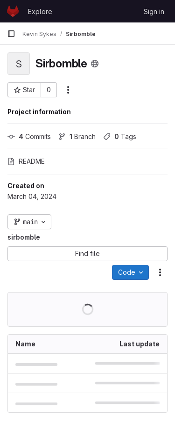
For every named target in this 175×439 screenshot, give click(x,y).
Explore (40, 11)
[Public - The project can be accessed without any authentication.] (94, 63)
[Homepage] (13, 11)
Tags (119, 136)
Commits (29, 136)
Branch (77, 136)
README (26, 161)
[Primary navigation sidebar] (11, 33)
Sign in (154, 11)
